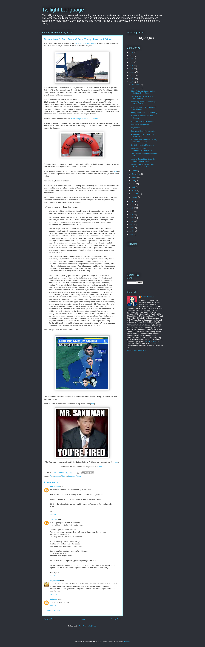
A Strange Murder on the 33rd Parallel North (142, 135)
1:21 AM (53, 514)
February (135, 194)
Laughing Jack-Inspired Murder (143, 121)
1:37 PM (53, 576)
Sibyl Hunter (55, 581)
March (134, 191)
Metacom (53, 599)
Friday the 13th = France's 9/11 (143, 131)
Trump (78, 476)
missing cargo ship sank (84, 119)
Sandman (72, 476)
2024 (132, 52)
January (135, 197)
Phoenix (64, 476)
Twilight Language (63, 10)
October (135, 171)
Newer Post (49, 619)
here (92, 404)
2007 (132, 224)
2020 (132, 65)
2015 (132, 82)
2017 (132, 75)
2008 (132, 221)
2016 (132, 79)
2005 (132, 231)
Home (83, 619)
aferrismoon (55, 487)
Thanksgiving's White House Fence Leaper (142, 97)
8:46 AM (53, 606)
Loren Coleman (147, 297)
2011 (132, 211)
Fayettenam (135, 128)
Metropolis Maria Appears (140, 124)
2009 (132, 218)
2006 (132, 228)
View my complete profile (136, 350)
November (136, 88)
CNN (115, 171)
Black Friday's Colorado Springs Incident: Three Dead (143, 92)
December (136, 85)
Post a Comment (53, 610)
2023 (132, 56)
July (133, 181)
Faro (51, 476)
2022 (132, 59)
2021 (132, 62)
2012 (132, 208)
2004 (132, 234)
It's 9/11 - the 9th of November (142, 145)
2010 (132, 215)
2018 (132, 72)
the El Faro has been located (85, 43)
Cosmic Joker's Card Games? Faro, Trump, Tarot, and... (142, 165)
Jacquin (57, 476)
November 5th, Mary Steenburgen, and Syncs (141, 149)
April (134, 187)
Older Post (116, 619)
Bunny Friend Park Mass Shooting (144, 113)
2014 (132, 201)
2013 (132, 205)
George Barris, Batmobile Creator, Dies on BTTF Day (144, 141)
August (134, 177)
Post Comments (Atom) (87, 626)
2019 (132, 69)
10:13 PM (53, 594)
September (136, 174)
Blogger (126, 642)
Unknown (54, 519)
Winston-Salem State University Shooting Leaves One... (143, 160)
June (134, 184)
